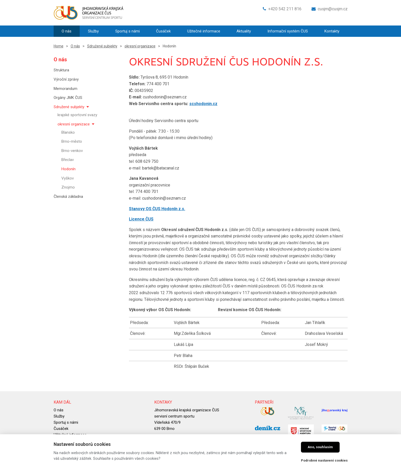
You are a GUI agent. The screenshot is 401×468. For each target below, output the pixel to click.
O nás (75, 46)
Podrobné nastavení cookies (324, 460)
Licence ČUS (141, 219)
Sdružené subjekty (102, 46)
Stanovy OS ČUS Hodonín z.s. (157, 208)
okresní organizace (140, 46)
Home (58, 46)
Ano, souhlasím (320, 447)
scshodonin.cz (203, 103)
